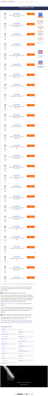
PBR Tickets (20, 358)
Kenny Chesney (4, 360)
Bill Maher (3, 329)
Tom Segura (20, 355)
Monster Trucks (21, 336)
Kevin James (4, 362)
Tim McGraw (20, 348)
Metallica (20, 334)
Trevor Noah (20, 353)
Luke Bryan (20, 329)
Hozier (3, 348)
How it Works (9, 375)
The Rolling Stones (21, 346)
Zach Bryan (20, 360)
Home (8, 368)
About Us (9, 370)
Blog (8, 371)
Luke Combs (20, 331)
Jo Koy (3, 355)
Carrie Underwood (5, 336)
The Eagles (20, 343)
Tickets (31, 14)
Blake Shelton (4, 331)
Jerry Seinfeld (4, 353)
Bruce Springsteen (5, 334)
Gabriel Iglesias (4, 343)
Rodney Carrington (21, 341)
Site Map (9, 378)
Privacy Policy (10, 377)
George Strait (4, 346)
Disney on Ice (4, 341)
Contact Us (9, 372)
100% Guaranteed (10, 374)
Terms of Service (10, 379)
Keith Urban (4, 358)
